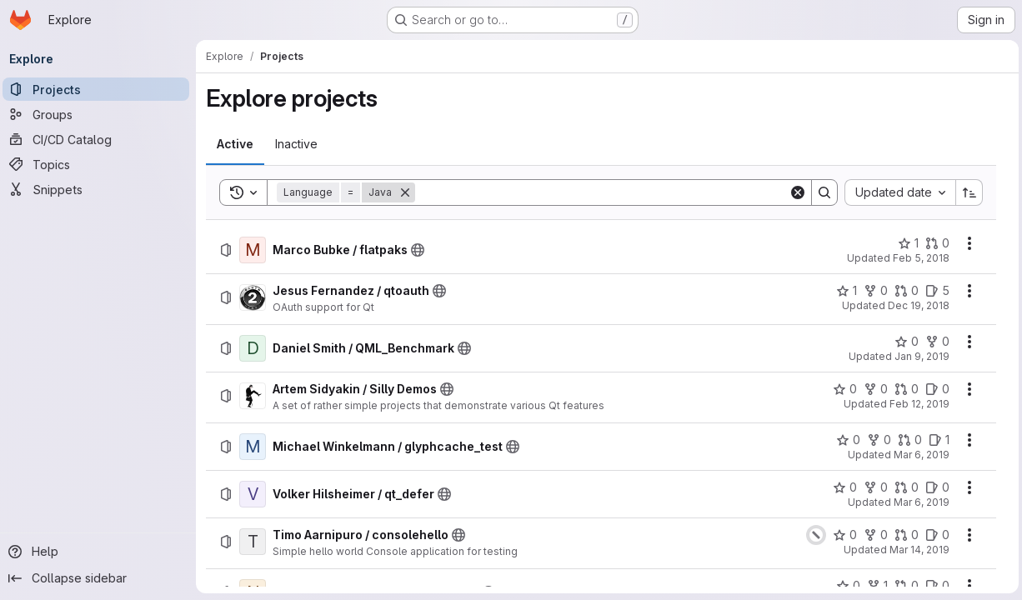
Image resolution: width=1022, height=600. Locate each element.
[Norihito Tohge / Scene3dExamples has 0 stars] (845, 585)
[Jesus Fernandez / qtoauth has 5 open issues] (934, 291)
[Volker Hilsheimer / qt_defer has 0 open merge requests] (903, 487)
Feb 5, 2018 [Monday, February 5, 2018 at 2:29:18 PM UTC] (917, 258)
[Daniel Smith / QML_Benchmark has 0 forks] (934, 341)
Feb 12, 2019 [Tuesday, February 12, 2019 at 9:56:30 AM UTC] (916, 404)
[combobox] (896, 192)
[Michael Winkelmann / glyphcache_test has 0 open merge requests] (906, 440)
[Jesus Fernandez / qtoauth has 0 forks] (872, 291)
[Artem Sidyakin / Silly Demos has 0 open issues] (934, 389)
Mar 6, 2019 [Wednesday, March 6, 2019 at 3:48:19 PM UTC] (918, 454)
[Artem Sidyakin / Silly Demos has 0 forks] (872, 389)
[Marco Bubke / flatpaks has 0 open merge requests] (934, 243)
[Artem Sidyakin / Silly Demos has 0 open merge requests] (903, 389)
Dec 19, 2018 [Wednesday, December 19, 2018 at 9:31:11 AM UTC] (915, 305)
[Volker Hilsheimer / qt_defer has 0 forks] (872, 487)
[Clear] (794, 192)
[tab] (239, 144)
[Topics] (100, 164)
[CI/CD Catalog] (100, 139)
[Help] (100, 551)
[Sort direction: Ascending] (966, 192)
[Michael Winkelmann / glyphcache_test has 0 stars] (845, 440)
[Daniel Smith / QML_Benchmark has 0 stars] (903, 341)
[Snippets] (100, 189)
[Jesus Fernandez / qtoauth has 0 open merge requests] (903, 291)
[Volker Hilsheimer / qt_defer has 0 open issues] (934, 487)
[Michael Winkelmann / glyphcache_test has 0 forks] (876, 440)
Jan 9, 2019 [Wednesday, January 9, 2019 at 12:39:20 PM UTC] (918, 356)
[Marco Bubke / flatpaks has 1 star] (904, 243)
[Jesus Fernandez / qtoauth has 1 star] (843, 291)
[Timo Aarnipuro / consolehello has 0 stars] (841, 535)
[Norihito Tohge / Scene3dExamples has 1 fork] (874, 585)
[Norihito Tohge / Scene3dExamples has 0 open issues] (934, 585)
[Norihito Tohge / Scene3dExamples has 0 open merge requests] (903, 585)
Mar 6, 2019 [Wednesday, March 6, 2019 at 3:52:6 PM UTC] (918, 502)
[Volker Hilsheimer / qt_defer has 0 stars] (841, 487)
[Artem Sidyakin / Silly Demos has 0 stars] (841, 389)
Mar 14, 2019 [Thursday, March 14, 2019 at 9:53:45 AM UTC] (916, 549)
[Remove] (409, 192)
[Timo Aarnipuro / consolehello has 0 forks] (872, 535)
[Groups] (100, 114)
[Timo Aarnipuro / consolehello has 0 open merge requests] (903, 535)
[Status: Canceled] (813, 535)
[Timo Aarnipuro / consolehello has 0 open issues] (934, 535)
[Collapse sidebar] (100, 578)
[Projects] (100, 89)
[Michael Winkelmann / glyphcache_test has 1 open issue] (935, 440)
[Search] (602, 192)
